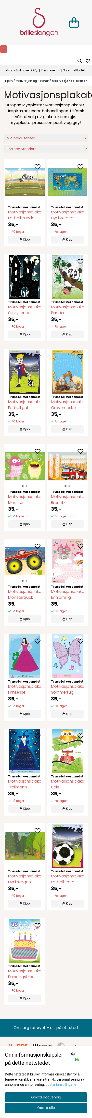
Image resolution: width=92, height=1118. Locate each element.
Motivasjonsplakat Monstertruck (24, 594)
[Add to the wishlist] (37, 167)
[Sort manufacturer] (46, 138)
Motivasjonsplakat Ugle (67, 784)
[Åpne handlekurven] (74, 22)
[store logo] (38, 22)
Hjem (9, 81)
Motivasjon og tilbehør (33, 81)
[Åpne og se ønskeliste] (88, 61)
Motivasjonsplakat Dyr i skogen (24, 879)
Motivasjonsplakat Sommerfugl (67, 689)
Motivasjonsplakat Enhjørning (67, 594)
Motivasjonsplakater (69, 81)
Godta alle (46, 1107)
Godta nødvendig (46, 1097)
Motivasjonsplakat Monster (24, 499)
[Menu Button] (3, 49)
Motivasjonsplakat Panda (67, 310)
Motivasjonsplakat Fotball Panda (24, 215)
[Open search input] (80, 61)
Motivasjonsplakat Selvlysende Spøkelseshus (24, 310)
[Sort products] (46, 149)
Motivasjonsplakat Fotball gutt (24, 404)
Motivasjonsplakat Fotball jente (67, 879)
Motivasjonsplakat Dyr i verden (67, 215)
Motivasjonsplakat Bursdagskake (24, 974)
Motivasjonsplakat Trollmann (24, 784)
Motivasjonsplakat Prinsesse (24, 689)
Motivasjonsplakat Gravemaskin (67, 404)
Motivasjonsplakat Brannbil (67, 499)
